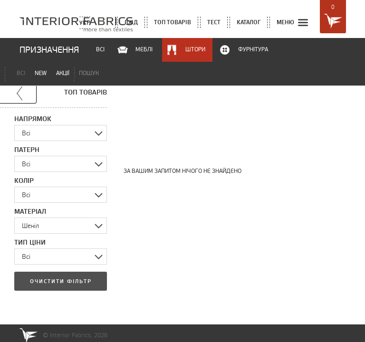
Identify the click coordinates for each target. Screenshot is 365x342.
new (41, 73)
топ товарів (172, 22)
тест (214, 22)
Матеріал (30, 211)
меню (293, 23)
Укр (84, 23)
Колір (24, 180)
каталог (248, 22)
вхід (131, 22)
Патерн (26, 149)
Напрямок (32, 119)
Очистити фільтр (61, 281)
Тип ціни (30, 242)
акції (62, 73)
